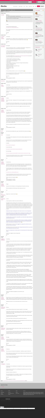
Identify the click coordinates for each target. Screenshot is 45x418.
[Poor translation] (3, 407)
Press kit (9, 392)
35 (26, 380)
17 (12, 380)
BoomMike (40, 20)
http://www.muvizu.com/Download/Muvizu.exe (12, 27)
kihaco (40, 14)
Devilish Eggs (37, 35)
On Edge (36, 42)
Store (24, 6)
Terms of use (17, 393)
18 (13, 380)
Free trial (42, 6)
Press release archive (11, 393)
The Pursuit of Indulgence (38, 21)
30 (22, 380)
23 (17, 380)
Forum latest (37, 10)
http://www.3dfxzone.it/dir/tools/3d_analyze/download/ (21, 55)
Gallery (27, 6)
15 (11, 380)
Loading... (2, 386)
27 (20, 380)
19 (14, 380)
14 (10, 380)
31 (23, 380)
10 (7, 380)
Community (30, 6)
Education (2, 394)
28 (21, 380)
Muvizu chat (37, 47)
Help (35, 6)
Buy (38, 6)
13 (9, 380)
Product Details (20, 6)
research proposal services (39, 15)
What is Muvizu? (15, 6)
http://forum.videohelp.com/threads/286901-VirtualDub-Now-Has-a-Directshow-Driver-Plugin (18, 153)
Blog (33, 6)
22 (16, 380)
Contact (2, 393)
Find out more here (32, 0)
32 (24, 380)
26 (19, 380)
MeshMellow (2, 392)
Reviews (9, 394)
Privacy (17, 392)
